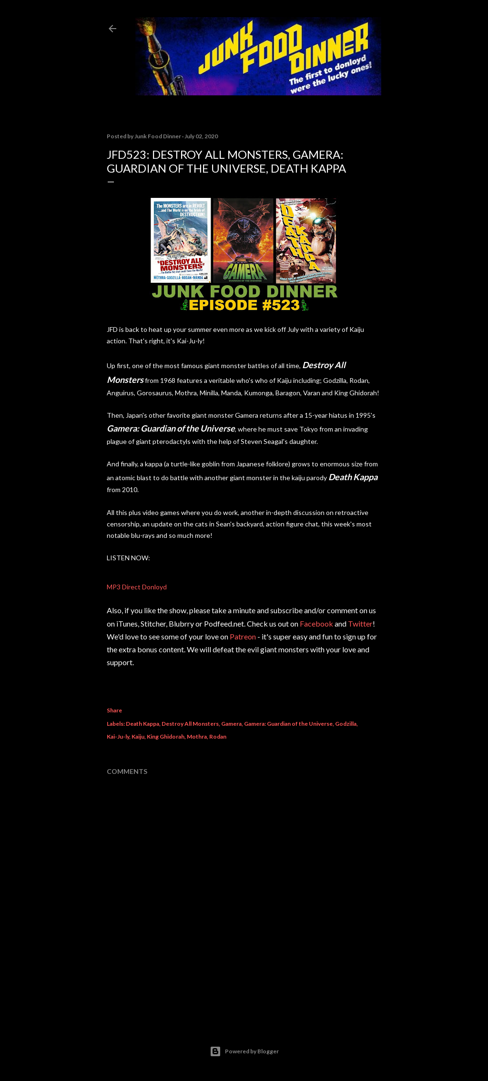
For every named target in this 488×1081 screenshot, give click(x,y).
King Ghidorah (165, 736)
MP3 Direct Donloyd (137, 587)
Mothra (197, 736)
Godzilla (345, 723)
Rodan (217, 736)
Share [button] (114, 710)
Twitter (360, 623)
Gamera (231, 723)
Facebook (316, 623)
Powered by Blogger (244, 1051)
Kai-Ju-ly (118, 736)
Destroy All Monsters (190, 723)
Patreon (243, 636)
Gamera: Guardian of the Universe (288, 723)
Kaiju (138, 736)
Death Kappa (142, 723)
